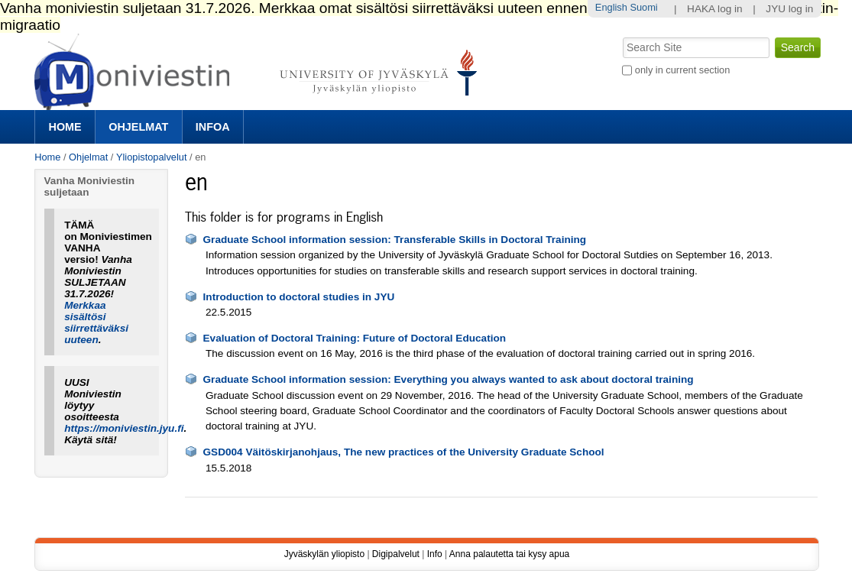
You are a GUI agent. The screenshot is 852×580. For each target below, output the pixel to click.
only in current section (682, 70)
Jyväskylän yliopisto (324, 554)
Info (434, 554)
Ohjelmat (138, 127)
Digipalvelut (396, 554)
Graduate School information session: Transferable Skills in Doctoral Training (395, 239)
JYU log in (789, 9)
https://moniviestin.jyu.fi (123, 428)
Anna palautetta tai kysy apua (509, 554)
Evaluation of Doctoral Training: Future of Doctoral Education (355, 338)
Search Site (621, 36)
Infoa (213, 127)
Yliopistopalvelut (151, 157)
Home (65, 127)
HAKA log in (715, 9)
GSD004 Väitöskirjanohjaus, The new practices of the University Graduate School (403, 452)
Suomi (643, 7)
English (611, 7)
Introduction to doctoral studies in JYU (299, 297)
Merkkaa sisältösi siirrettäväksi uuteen (96, 322)
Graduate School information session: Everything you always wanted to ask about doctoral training (448, 379)
